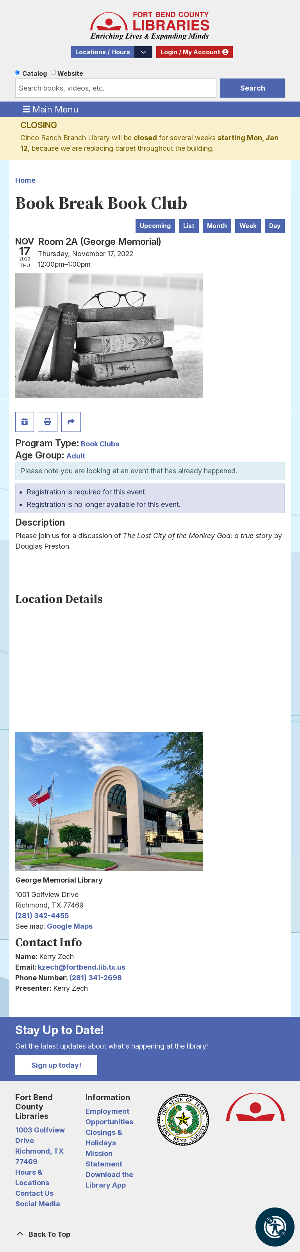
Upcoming (155, 226)
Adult (75, 456)
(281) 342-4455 (42, 915)
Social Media (37, 1204)
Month (217, 226)
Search (252, 88)
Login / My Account (190, 52)
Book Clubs (100, 444)
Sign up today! (56, 1065)
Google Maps (70, 926)
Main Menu (51, 108)
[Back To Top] (150, 1234)
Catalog (34, 73)
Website (70, 73)
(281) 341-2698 (96, 978)
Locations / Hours (102, 52)
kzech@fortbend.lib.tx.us (81, 967)
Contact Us (34, 1193)
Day (274, 226)
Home (25, 180)
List (189, 226)
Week (248, 226)
